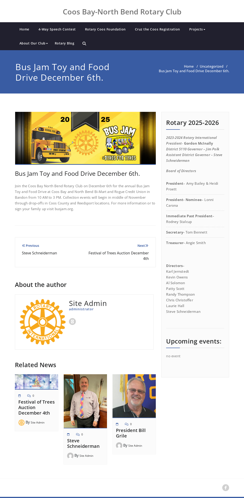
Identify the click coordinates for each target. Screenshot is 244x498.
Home (24, 29)
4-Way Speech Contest (57, 29)
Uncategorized (211, 66)
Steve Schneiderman (83, 443)
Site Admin (37, 422)
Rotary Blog (64, 43)
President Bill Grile (131, 433)
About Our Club (33, 43)
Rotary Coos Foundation (105, 29)
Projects (197, 29)
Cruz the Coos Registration (157, 29)
